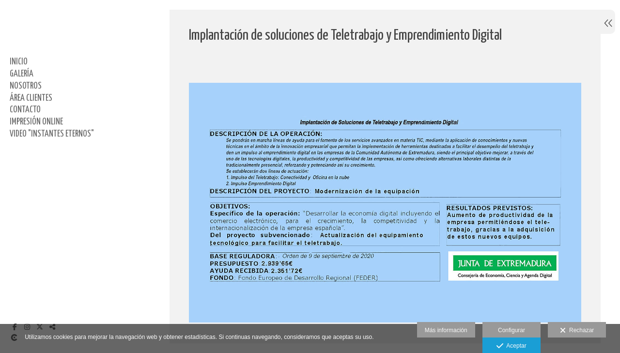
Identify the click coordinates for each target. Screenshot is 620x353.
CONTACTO (25, 110)
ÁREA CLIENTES (31, 98)
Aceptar (511, 346)
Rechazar (577, 331)
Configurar (511, 330)
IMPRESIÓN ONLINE (36, 122)
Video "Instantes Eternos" (52, 134)
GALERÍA (21, 74)
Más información (446, 330)
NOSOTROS (26, 86)
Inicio (19, 62)
